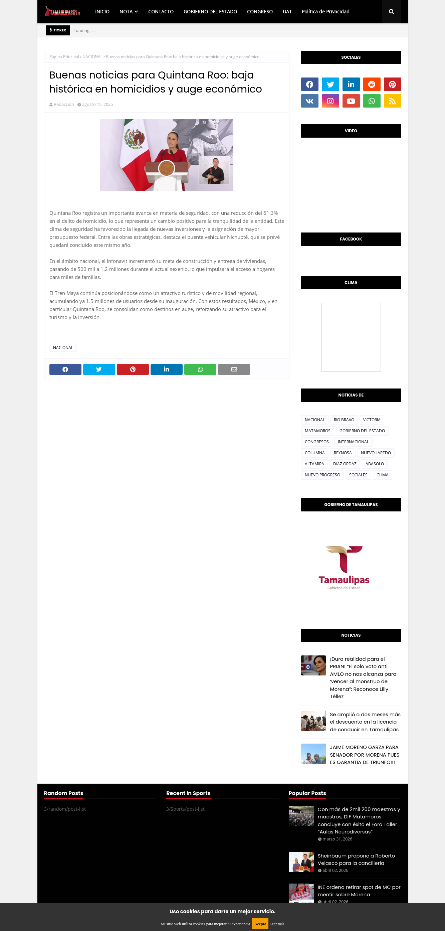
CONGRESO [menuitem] (260, 11)
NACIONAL (92, 56)
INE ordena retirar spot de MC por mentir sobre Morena (359, 891)
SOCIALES (358, 475)
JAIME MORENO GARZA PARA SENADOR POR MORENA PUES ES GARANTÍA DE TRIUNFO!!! (365, 755)
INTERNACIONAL (353, 442)
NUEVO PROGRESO (322, 475)
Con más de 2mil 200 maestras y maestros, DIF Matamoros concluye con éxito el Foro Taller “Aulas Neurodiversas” (359, 820)
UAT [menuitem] (287, 11)
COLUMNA (315, 453)
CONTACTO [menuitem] (161, 11)
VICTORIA (372, 420)
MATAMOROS (317, 431)
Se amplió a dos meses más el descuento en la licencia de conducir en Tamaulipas (365, 722)
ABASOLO (375, 464)
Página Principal (64, 56)
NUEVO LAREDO (376, 453)
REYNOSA (343, 453)
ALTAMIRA (314, 464)
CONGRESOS (317, 442)
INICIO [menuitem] (102, 11)
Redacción (64, 104)
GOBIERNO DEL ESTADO (362, 431)
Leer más (276, 924)
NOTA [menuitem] (126, 11)
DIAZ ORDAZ (345, 464)
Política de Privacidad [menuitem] (326, 11)
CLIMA (383, 475)
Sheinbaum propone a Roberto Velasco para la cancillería (356, 859)
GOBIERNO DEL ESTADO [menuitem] (210, 11)
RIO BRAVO (344, 420)
